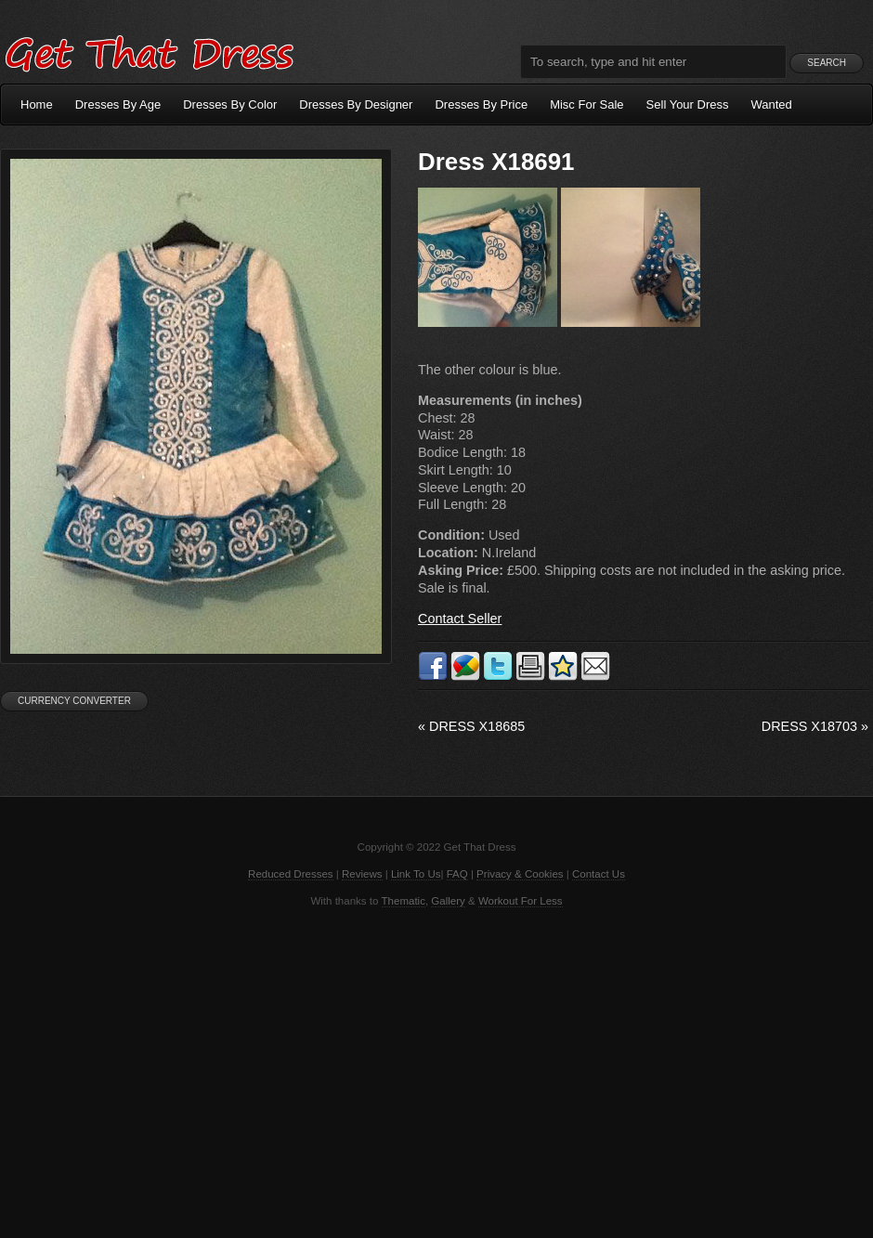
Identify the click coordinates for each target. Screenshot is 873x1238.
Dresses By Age (118, 104)
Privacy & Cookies (519, 874)
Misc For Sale (586, 104)
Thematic (403, 900)
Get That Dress (148, 51)
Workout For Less (520, 900)
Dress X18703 (815, 726)
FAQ (457, 874)
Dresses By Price (481, 104)
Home (36, 104)
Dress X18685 (471, 726)
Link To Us (416, 874)
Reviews (362, 874)
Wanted (771, 104)
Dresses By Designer (355, 104)
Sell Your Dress (687, 104)
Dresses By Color (230, 104)
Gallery (447, 900)
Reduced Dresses (290, 874)
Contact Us (598, 874)
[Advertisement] (436, 1071)
